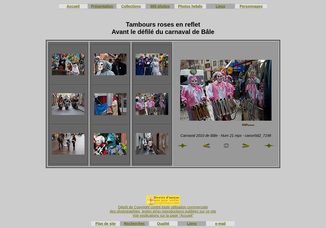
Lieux (220, 6)
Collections (131, 6)
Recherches (134, 223)
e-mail (220, 223)
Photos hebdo (190, 6)
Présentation (102, 6)
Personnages (251, 6)
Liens (192, 223)
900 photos (160, 6)
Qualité (163, 223)
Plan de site (105, 223)
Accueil (73, 6)
